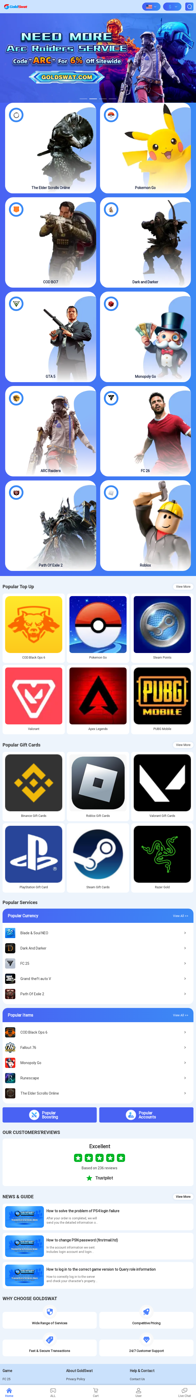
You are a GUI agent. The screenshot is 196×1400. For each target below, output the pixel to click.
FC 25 (6, 1379)
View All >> (180, 915)
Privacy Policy (75, 1379)
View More (183, 586)
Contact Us (137, 1379)
